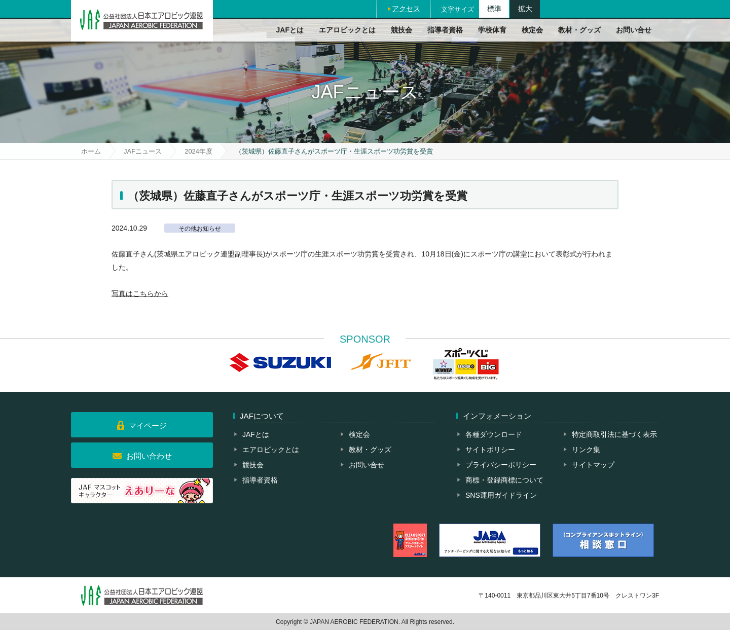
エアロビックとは (347, 30)
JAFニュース (143, 151)
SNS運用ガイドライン (501, 495)
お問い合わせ (149, 456)
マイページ (148, 425)
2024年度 (198, 151)
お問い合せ (633, 30)
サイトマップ (593, 465)
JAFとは (290, 30)
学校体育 (492, 30)
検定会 (532, 30)
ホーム (91, 151)
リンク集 (586, 450)
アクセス (406, 9)
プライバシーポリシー (500, 465)
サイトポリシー (490, 450)
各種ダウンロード (493, 434)
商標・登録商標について (504, 480)
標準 (494, 9)
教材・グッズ (579, 30)
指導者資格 (445, 30)
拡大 (525, 9)
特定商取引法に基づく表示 (614, 434)
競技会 (401, 30)
